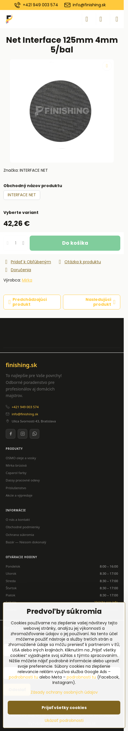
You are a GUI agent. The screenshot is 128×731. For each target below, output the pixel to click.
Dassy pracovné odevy (23, 480)
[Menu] (117, 19)
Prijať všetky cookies (64, 707)
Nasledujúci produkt (100, 302)
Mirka (27, 280)
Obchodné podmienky (23, 527)
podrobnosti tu (23, 677)
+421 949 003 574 (25, 407)
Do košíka (75, 243)
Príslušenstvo (16, 488)
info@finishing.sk (25, 414)
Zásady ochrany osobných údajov (64, 692)
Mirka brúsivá (16, 465)
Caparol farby (16, 473)
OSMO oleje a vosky (21, 458)
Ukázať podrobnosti (64, 720)
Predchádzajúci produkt (28, 302)
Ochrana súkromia (20, 534)
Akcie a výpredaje (19, 495)
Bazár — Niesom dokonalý (26, 542)
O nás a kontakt (18, 519)
